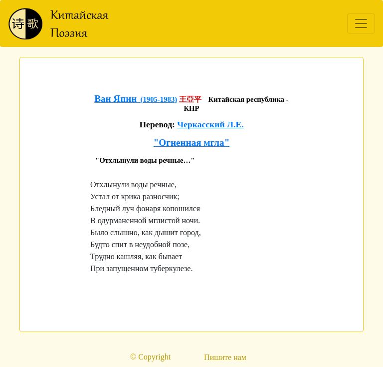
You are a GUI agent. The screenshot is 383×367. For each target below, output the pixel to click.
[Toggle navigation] (361, 23)
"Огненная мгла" (192, 142)
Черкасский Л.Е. (210, 124)
